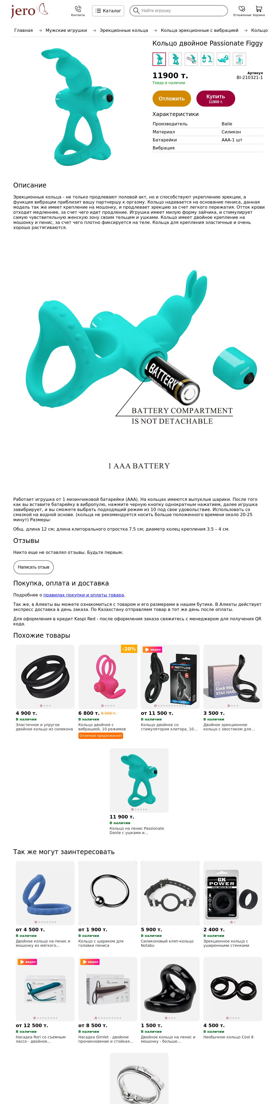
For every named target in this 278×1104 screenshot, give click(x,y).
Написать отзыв (33, 567)
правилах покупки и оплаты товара (83, 595)
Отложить (172, 99)
